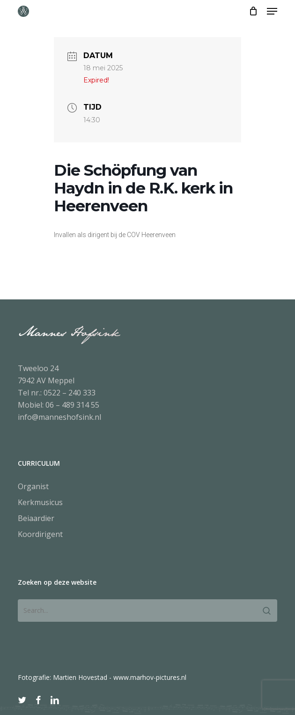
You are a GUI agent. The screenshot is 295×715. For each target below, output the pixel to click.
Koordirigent (40, 534)
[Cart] (253, 11)
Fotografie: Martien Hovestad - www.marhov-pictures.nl (102, 677)
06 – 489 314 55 (72, 405)
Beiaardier (36, 518)
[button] (272, 11)
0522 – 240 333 (70, 392)
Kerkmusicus (40, 502)
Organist (33, 486)
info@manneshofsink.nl (59, 417)
